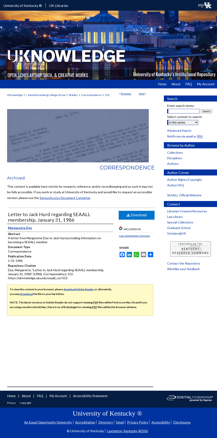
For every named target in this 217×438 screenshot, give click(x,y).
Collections (175, 152)
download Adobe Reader (78, 289)
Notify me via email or (185, 136)
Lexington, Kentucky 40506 (127, 431)
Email (120, 422)
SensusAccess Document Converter (65, 198)
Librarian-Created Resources (187, 211)
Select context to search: (184, 117)
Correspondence (91, 95)
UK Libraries (58, 5)
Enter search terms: (181, 106)
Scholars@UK (176, 233)
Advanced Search (179, 130)
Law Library (175, 217)
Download (137, 215)
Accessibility (160, 422)
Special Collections (180, 222)
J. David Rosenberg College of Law (46, 95)
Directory (105, 422)
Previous (126, 93)
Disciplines (174, 158)
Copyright (25, 402)
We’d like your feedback (183, 269)
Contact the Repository (183, 263)
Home (11, 396)
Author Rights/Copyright (184, 179)
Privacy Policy (137, 422)
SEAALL (73, 95)
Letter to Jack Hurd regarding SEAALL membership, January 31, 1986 (49, 217)
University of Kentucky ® (22, 5)
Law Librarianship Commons (134, 236)
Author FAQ (175, 185)
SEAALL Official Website (184, 195)
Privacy (11, 402)
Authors (173, 163)
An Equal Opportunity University (48, 422)
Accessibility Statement (90, 396)
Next (142, 93)
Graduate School (178, 228)
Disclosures (182, 422)
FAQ (40, 396)
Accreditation (85, 422)
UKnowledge (15, 95)
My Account (58, 396)
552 (107, 95)
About (26, 396)
